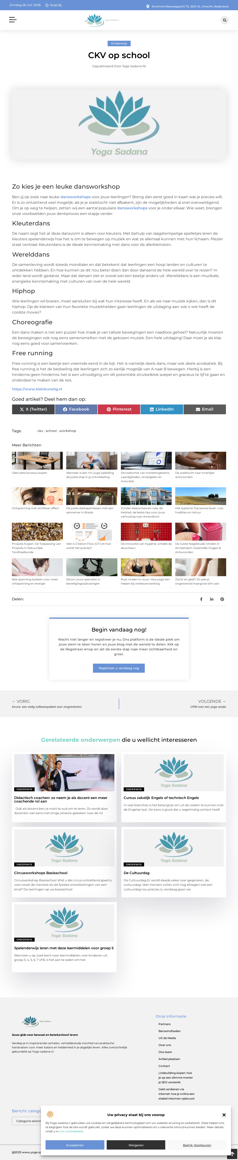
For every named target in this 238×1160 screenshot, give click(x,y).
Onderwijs (119, 43)
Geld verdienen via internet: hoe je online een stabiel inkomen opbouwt (177, 1093)
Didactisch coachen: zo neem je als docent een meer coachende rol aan (60, 799)
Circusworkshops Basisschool (40, 873)
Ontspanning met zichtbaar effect (35, 508)
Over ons (165, 1045)
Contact (164, 1066)
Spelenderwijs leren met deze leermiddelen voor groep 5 (64, 948)
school (51, 431)
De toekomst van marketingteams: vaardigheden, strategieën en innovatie (145, 477)
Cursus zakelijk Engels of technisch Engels (161, 798)
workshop (67, 431)
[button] (224, 1126)
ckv (40, 431)
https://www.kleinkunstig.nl (37, 389)
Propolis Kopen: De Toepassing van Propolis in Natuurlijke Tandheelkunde (36, 548)
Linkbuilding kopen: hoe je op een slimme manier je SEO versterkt (176, 1077)
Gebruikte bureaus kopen (29, 473)
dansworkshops (75, 197)
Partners (165, 1024)
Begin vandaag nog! (119, 629)
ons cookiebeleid (71, 1143)
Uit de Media (167, 1038)
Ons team (165, 1052)
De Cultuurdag (136, 873)
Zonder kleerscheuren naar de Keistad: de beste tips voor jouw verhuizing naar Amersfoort (143, 512)
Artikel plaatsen (169, 1059)
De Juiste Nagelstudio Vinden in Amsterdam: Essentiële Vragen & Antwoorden (198, 548)
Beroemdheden (170, 1031)
